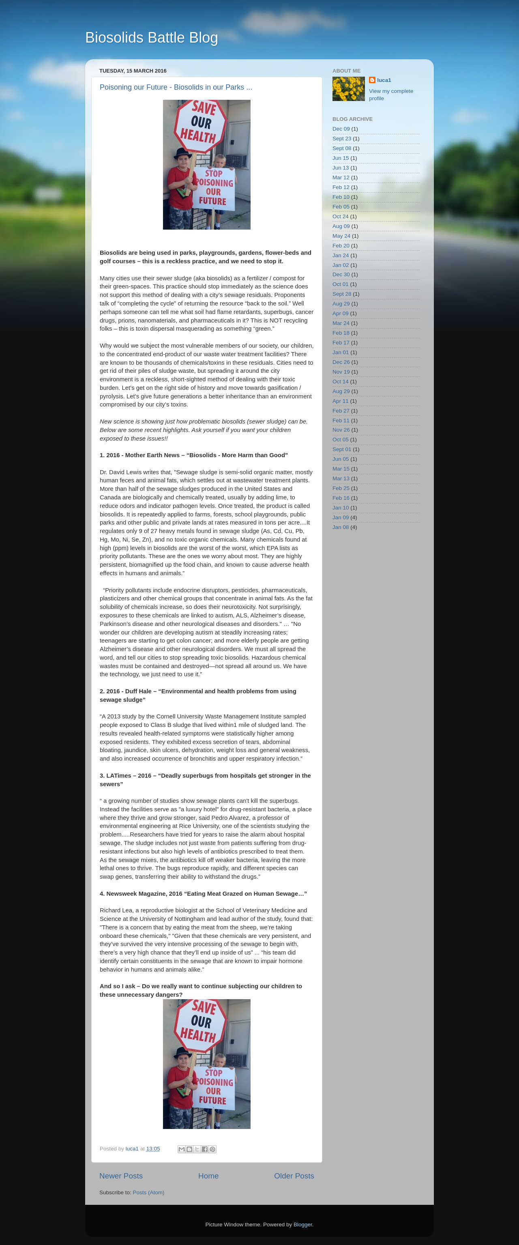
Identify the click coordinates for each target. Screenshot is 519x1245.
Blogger (303, 1224)
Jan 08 (340, 527)
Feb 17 (341, 343)
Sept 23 (342, 138)
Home (208, 1176)
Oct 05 (340, 440)
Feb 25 (341, 488)
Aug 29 (341, 304)
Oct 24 (340, 216)
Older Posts (294, 1176)
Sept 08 (342, 148)
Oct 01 (340, 284)
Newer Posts (121, 1176)
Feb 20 (341, 246)
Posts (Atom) (149, 1192)
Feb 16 (341, 498)
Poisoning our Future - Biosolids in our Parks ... (176, 87)
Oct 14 (340, 381)
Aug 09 (341, 226)
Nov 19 (341, 372)
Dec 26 (341, 362)
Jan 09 (340, 517)
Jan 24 (340, 255)
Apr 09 (340, 313)
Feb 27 (341, 411)
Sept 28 (342, 294)
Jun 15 (340, 158)
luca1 (384, 80)
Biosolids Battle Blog (151, 37)
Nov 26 (341, 430)
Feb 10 (341, 197)
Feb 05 (341, 207)
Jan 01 (340, 352)
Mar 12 (341, 177)
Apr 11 (340, 401)
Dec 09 (341, 129)
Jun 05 (340, 459)
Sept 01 (342, 449)
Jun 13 (340, 168)
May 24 (341, 236)
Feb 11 (341, 420)
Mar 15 (341, 469)
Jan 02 (340, 265)
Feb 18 (341, 333)
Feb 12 (341, 187)
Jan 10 (340, 508)
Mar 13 (341, 478)
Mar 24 (341, 323)
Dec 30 (341, 274)
